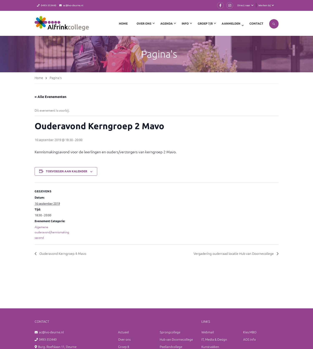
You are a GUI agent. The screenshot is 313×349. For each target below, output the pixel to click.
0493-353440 (48, 5)
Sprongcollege (170, 332)
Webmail (207, 332)
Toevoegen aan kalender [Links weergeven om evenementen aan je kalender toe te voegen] (66, 171)
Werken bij (264, 5)
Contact (256, 23)
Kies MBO (249, 332)
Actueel (123, 332)
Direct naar (243, 5)
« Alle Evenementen (50, 97)
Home (123, 23)
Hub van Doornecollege (176, 339)
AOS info (249, 339)
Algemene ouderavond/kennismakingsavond (52, 232)
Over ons (124, 339)
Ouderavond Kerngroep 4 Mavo (62, 253)
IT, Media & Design (214, 339)
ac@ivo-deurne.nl (73, 5)
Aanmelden (231, 23)
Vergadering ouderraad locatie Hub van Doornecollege (234, 253)
